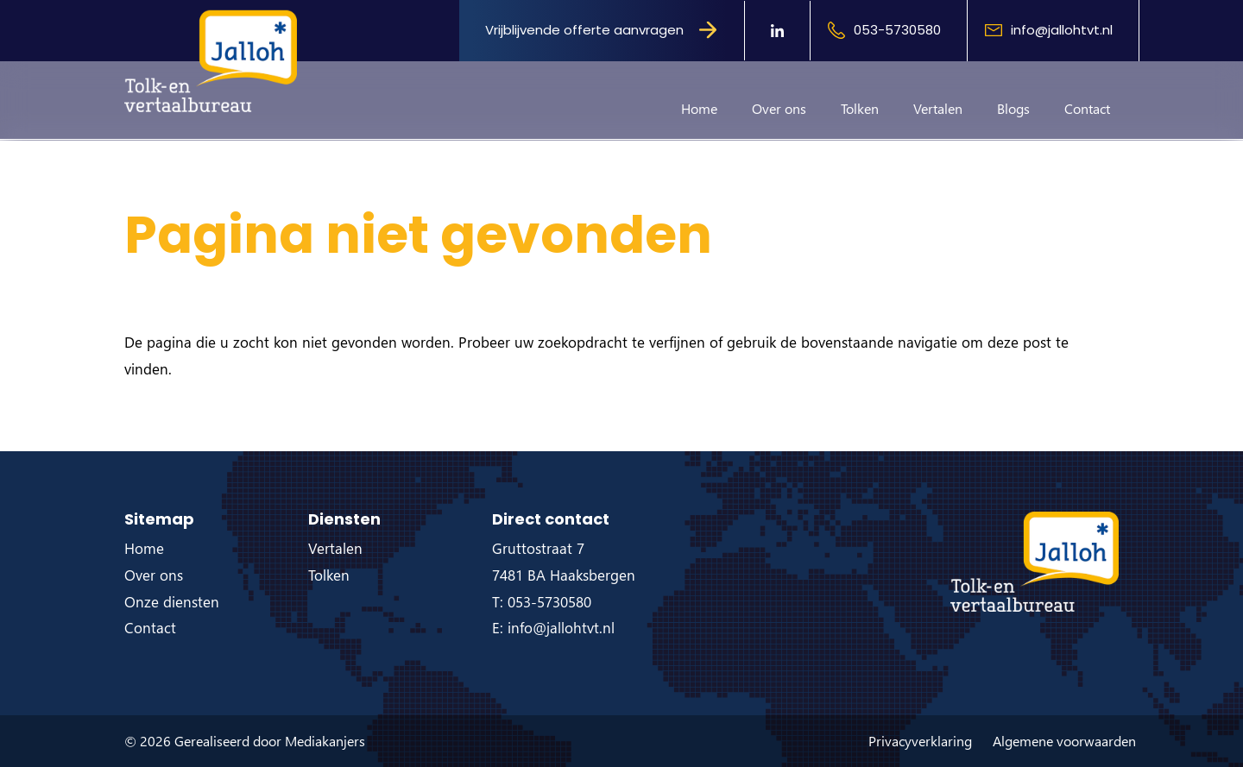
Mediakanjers (325, 741)
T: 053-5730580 (541, 602)
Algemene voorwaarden (1064, 741)
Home (699, 108)
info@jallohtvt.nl (1062, 30)
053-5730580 (897, 30)
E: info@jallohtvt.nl (553, 628)
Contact (1087, 108)
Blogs (1013, 108)
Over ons (779, 108)
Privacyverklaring (920, 741)
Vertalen (937, 108)
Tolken (860, 108)
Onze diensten (171, 602)
